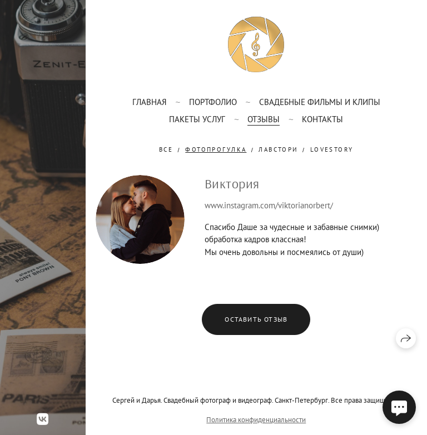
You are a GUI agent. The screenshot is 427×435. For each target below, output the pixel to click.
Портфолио (213, 102)
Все (166, 149)
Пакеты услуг (197, 119)
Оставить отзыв (256, 319)
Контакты (322, 119)
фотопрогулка (215, 149)
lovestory (332, 149)
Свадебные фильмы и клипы (319, 102)
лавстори (278, 149)
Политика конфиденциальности (256, 419)
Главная (149, 102)
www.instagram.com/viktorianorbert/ (269, 205)
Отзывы (263, 119)
